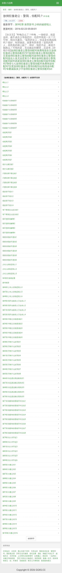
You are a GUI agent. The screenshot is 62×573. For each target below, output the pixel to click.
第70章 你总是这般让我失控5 (13, 396)
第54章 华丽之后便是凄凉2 (12, 324)
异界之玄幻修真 (22, 553)
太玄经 (13, 551)
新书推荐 (5, 283)
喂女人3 (5, 91)
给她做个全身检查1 (9, 101)
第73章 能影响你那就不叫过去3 (14, 410)
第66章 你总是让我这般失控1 (13, 378)
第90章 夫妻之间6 (9, 487)
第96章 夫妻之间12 (9, 515)
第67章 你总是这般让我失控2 (13, 383)
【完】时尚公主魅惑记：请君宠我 (28, 558)
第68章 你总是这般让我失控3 (13, 387)
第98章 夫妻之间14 (9, 524)
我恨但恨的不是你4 (9, 251)
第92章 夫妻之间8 (9, 497)
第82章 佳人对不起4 (9, 451)
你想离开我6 (7, 155)
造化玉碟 (33, 553)
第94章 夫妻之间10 (9, 506)
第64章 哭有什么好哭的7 (11, 369)
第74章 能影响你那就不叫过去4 (14, 415)
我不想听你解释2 (8, 223)
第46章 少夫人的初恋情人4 (12, 287)
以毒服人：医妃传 (41, 556)
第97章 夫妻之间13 (9, 519)
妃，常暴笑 (14, 561)
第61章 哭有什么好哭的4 (11, 355)
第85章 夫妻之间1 (9, 465)
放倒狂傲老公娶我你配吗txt (37, 68)
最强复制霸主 (46, 561)
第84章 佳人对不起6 (9, 460)
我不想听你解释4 (8, 233)
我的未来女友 (44, 551)
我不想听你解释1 (8, 219)
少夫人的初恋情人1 (9, 264)
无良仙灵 (34, 551)
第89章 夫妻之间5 (9, 483)
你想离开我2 (7, 137)
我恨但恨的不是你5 (9, 255)
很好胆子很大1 (7, 192)
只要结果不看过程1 (9, 173)
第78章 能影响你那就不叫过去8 (14, 433)
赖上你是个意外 (24, 551)
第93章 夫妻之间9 (9, 501)
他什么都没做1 (7, 164)
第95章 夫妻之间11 (9, 510)
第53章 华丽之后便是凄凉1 (12, 319)
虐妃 (39, 553)
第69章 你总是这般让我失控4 (13, 392)
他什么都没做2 (7, 169)
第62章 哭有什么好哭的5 (11, 360)
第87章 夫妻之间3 (9, 474)
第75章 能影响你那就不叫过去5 (14, 419)
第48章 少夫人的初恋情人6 (12, 296)
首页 (4, 10)
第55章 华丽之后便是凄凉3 (12, 328)
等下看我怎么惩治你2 (10, 214)
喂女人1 (5, 82)
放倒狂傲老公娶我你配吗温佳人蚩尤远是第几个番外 (29, 57)
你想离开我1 (7, 132)
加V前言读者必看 (8, 278)
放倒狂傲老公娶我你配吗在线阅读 (31, 66)
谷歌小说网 (7, 3)
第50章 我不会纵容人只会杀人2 (14, 305)
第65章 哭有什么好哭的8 (11, 374)
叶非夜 (47, 16)
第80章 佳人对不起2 (9, 442)
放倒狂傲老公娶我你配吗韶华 (35, 61)
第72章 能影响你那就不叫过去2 (14, 406)
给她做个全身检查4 (9, 114)
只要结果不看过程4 (9, 187)
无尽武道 (13, 556)
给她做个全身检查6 (9, 123)
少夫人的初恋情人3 (9, 274)
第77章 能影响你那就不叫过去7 (14, 428)
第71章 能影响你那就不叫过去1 (14, 401)
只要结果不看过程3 (9, 182)
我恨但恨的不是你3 (9, 246)
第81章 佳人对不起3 (9, 446)
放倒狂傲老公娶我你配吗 (21, 55)
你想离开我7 (7, 160)
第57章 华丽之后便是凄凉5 (12, 337)
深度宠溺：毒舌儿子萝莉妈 (30, 561)
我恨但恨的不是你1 (9, 237)
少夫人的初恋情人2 (9, 269)
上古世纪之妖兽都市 (25, 556)
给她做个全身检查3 (9, 110)
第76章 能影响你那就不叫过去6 (14, 424)
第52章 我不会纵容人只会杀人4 (14, 314)
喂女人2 (5, 87)
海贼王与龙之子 (48, 553)
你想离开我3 (7, 142)
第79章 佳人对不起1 (9, 437)
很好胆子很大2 (7, 196)
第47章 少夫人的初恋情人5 (12, 292)
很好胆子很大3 (7, 201)
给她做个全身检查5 (9, 119)
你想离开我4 (7, 146)
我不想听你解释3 (8, 228)
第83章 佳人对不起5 (9, 456)
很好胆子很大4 (7, 205)
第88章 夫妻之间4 (9, 478)
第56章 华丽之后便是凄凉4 (12, 333)
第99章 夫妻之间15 (9, 528)
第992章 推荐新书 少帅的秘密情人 (33, 24)
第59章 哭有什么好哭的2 (11, 346)
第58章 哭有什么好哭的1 (11, 342)
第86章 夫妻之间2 (9, 469)
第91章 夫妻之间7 (9, 492)
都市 (10, 10)
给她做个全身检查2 (9, 105)
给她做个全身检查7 (9, 128)
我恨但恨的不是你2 (9, 242)
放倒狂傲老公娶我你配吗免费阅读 (34, 63)
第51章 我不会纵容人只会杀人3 (14, 310)
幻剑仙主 (6, 551)
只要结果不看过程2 (9, 178)
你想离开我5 (7, 151)
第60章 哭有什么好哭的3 (11, 351)
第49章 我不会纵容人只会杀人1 (14, 301)
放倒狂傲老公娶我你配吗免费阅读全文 (31, 50)
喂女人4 (5, 96)
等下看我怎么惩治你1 (10, 210)
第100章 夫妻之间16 (10, 533)
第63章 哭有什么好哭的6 (11, 365)
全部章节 (31, 538)
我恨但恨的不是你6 (9, 260)
